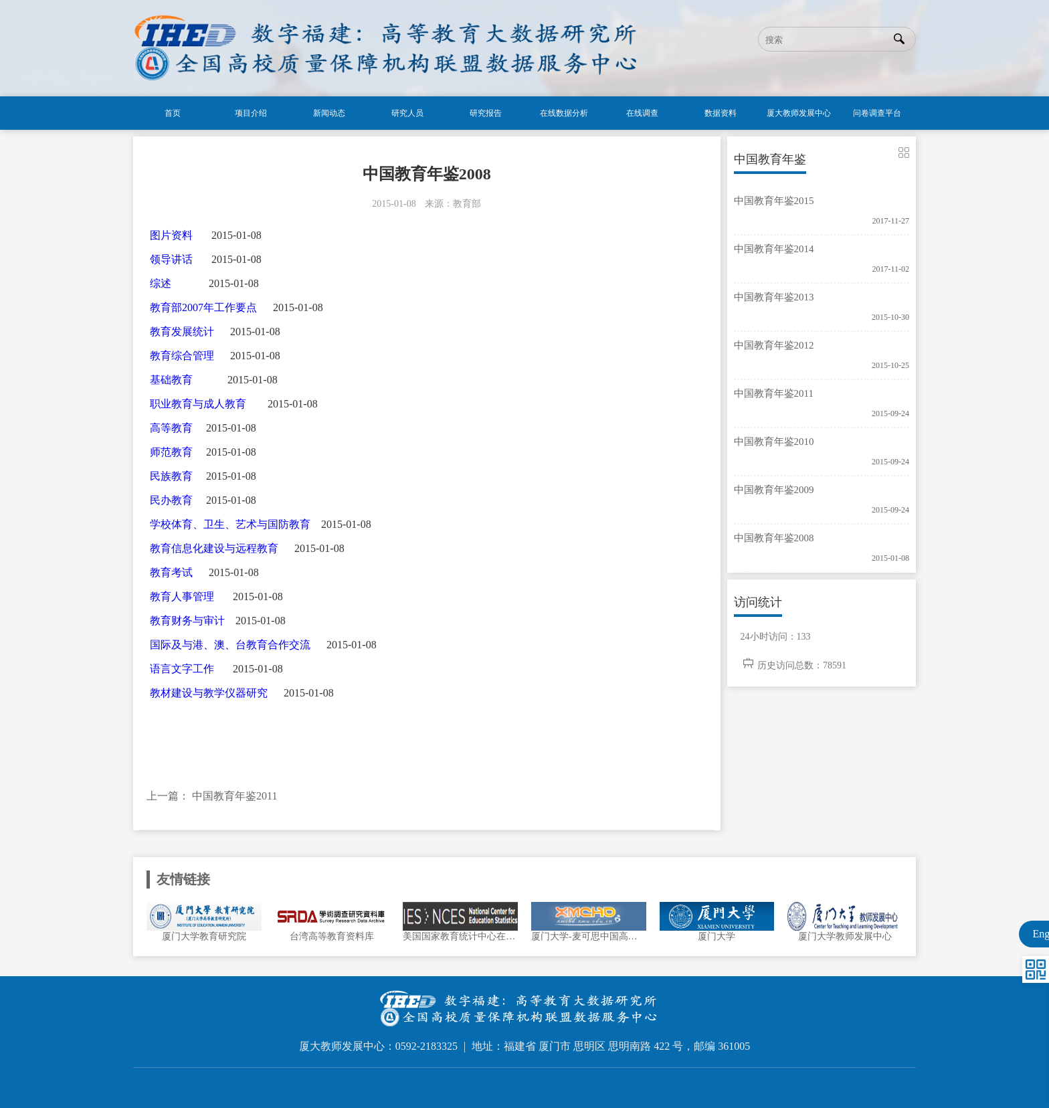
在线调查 (642, 113)
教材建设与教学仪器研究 (209, 693)
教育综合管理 (182, 355)
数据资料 (720, 113)
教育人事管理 (182, 596)
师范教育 (171, 452)
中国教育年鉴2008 (774, 538)
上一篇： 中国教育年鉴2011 (212, 796)
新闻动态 (329, 113)
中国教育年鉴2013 (774, 297)
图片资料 (171, 235)
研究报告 (486, 113)
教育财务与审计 (187, 620)
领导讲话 (171, 259)
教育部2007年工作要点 (203, 307)
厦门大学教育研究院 (204, 936)
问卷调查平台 (877, 113)
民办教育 (171, 500)
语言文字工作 (182, 668)
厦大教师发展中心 (799, 113)
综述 (160, 283)
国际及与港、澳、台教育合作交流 (230, 644)
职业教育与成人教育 (198, 403)
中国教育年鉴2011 (774, 393)
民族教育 (171, 476)
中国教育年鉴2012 (774, 345)
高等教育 (171, 428)
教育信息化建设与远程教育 (214, 548)
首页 (173, 113)
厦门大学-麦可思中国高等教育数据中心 (588, 936)
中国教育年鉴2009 (774, 489)
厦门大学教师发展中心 (845, 936)
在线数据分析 (564, 113)
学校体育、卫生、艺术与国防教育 (230, 524)
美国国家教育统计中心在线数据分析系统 (460, 936)
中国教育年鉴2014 (774, 249)
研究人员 (407, 113)
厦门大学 (716, 936)
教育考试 (171, 572)
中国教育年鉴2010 (774, 441)
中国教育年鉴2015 (774, 200)
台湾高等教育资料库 (332, 936)
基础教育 (171, 379)
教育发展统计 (182, 331)
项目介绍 (251, 113)
